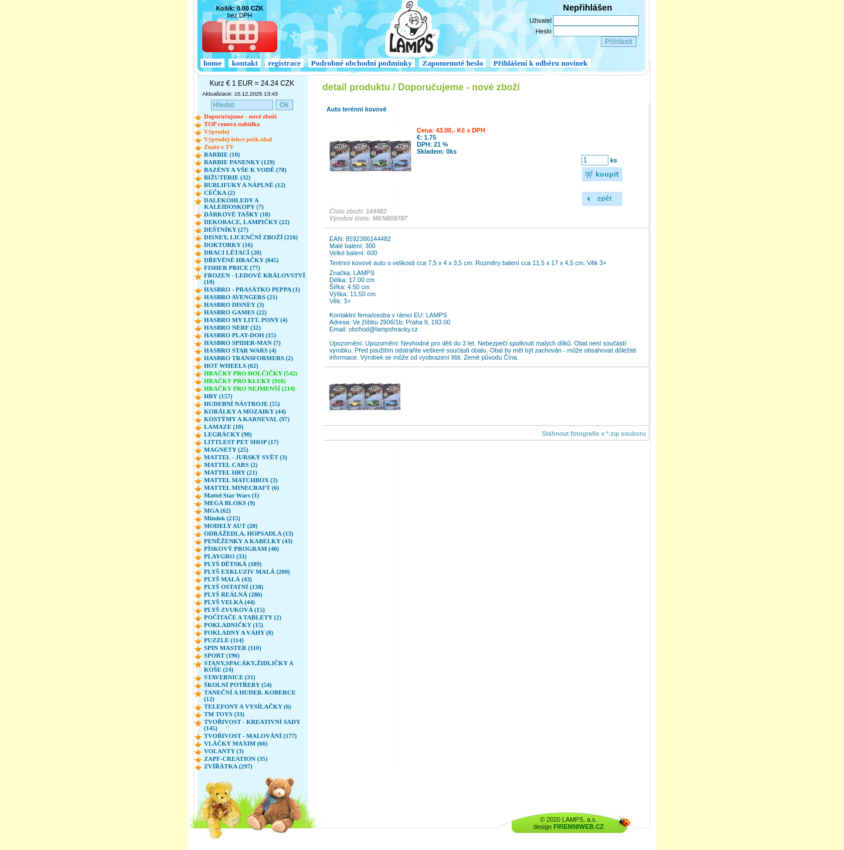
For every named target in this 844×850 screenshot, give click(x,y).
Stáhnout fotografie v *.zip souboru (594, 433)
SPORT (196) (222, 655)
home (212, 63)
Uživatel (540, 20)
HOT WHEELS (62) (231, 366)
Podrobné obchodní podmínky (361, 63)
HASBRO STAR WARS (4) (240, 350)
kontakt (244, 63)
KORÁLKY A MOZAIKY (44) (245, 411)
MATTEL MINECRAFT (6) (241, 488)
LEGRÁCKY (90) (228, 434)
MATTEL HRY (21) (230, 472)
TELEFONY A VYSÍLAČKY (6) (247, 706)
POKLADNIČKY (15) (233, 625)
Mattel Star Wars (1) (231, 495)
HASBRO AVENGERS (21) (240, 297)
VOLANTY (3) (224, 751)
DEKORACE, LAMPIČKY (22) (247, 222)
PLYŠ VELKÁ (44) (229, 602)
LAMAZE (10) (223, 427)
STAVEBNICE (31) (230, 677)
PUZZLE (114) (224, 640)
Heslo (544, 31)
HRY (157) (218, 396)
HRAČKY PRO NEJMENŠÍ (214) (249, 388)
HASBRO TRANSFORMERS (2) (248, 358)
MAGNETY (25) (226, 449)
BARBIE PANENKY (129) (239, 162)
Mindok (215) (222, 518)
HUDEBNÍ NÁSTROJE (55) (242, 404)
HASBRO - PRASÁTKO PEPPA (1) (252, 289)
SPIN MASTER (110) (232, 648)
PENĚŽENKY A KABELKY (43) (248, 541)
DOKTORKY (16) (228, 245)
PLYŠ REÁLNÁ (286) (233, 594)
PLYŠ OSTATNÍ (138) (233, 587)
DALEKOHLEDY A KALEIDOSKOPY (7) (234, 203)
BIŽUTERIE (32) (227, 177)
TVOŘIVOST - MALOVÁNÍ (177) (250, 736)
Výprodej (216, 131)
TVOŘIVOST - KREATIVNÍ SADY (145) (252, 725)
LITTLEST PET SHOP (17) (241, 442)
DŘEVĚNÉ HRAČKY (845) (241, 260)
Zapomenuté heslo (452, 63)
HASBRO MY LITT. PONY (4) (246, 320)
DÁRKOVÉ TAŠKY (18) (237, 214)
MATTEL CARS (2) (231, 465)
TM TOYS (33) (224, 714)
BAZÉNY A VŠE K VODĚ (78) (245, 170)
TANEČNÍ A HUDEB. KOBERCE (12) (250, 695)
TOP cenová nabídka (232, 124)
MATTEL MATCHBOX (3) (241, 480)
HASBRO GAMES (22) (235, 312)
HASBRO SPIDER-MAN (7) (242, 343)
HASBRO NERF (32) (232, 327)
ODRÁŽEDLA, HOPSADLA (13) (248, 533)
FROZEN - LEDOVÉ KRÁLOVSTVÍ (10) (254, 278)
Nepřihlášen (587, 7)
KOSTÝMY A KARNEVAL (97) (247, 419)
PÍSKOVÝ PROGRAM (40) (241, 549)
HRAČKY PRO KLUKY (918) (244, 381)
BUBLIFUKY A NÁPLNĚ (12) (244, 185)
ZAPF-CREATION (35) (235, 759)
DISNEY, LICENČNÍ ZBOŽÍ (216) (251, 237)
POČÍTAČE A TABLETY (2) (242, 617)
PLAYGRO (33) (225, 556)
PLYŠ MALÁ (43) (228, 579)
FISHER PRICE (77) (232, 268)
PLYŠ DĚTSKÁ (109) (233, 564)
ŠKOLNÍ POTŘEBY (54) (238, 685)
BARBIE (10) (222, 154)
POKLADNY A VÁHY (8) (238, 632)
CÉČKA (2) (219, 192)
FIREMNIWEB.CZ (578, 826)
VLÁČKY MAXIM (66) (236, 743)
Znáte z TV (219, 147)
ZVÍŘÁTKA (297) (228, 766)
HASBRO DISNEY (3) (234, 305)
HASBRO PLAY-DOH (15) (240, 335)
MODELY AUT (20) (230, 526)
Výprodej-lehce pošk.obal (238, 139)
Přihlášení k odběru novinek (541, 63)
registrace (284, 63)
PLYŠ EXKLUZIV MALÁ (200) (247, 571)
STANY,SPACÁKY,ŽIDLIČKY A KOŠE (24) (248, 666)
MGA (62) (217, 510)
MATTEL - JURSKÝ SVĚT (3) (245, 457)
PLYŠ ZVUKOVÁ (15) (234, 610)
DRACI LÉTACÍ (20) (232, 252)
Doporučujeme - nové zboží (240, 116)
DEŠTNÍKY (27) (226, 229)
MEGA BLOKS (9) (229, 503)
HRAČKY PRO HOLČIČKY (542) (250, 373)
